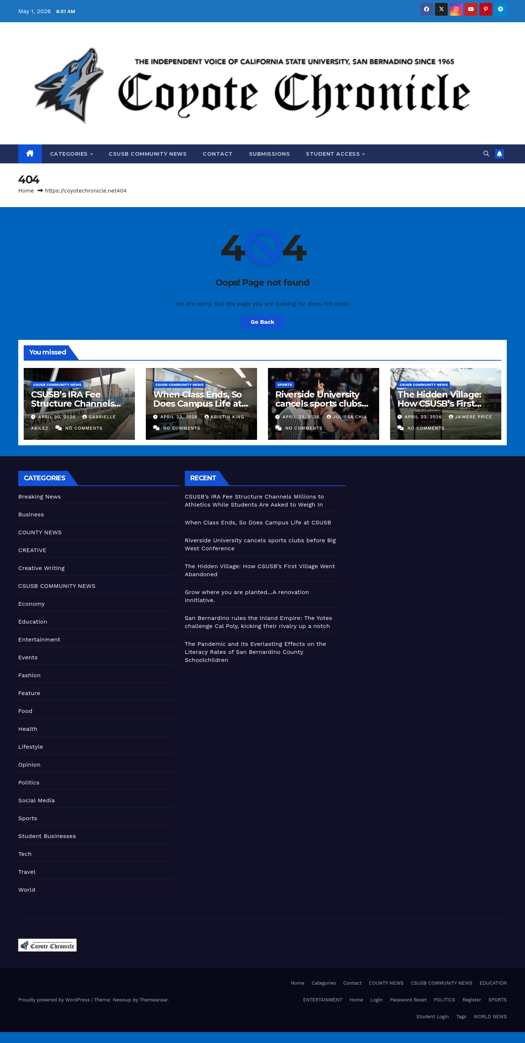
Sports (284, 385)
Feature (29, 693)
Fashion (29, 675)
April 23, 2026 (179, 416)
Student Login (432, 1016)
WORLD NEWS (490, 1016)
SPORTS (498, 1000)
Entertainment (39, 639)
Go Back (263, 321)
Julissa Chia (347, 416)
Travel (26, 871)
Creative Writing (41, 568)
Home (26, 190)
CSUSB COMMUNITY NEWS (148, 154)
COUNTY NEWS (40, 532)
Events (28, 657)
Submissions (269, 154)
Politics (28, 782)
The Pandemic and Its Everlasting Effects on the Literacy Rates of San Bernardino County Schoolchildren (255, 651)
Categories (70, 154)
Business (31, 514)
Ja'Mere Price (470, 416)
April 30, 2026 (57, 416)
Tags (461, 1016)
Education (32, 621)
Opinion (29, 764)
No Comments (83, 428)
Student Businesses (47, 836)
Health (27, 728)
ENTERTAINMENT (322, 1000)
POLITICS (444, 1000)
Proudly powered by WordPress (55, 1000)
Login (376, 1000)
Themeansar (154, 1000)
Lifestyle (30, 746)
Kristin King (224, 416)
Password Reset (408, 1000)
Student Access (334, 154)
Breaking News (39, 496)
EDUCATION (493, 983)
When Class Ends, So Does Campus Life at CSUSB (197, 403)
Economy (31, 603)
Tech (25, 853)
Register (471, 1000)
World (26, 889)
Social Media (36, 800)
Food (25, 710)
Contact (218, 154)
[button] (486, 153)
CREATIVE (32, 550)
